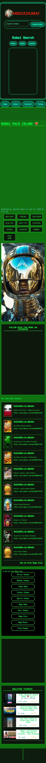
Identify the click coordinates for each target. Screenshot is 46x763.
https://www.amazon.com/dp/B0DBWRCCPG (28, 475)
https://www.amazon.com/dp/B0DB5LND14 (28, 522)
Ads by (23, 563)
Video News (23, 586)
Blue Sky (9, 223)
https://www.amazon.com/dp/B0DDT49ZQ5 (28, 413)
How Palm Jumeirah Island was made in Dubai (28, 720)
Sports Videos (23, 598)
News (13, 43)
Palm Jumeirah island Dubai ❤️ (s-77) (28, 695)
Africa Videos (23, 574)
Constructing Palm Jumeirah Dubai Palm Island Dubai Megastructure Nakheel (28, 709)
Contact (28, 104)
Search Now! (38, 24)
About (15, 104)
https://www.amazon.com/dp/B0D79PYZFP (28, 491)
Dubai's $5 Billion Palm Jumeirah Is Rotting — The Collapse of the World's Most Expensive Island (28, 734)
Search (9, 229)
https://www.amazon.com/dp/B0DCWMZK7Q (28, 428)
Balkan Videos (23, 580)
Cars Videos (23, 610)
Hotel (22, 43)
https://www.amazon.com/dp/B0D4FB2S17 (28, 507)
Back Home (10, 237)
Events (32, 43)
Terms (40, 104)
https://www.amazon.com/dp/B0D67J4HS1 (28, 554)
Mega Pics (23, 616)
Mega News (23, 604)
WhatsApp (10, 216)
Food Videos (23, 628)
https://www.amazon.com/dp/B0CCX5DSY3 (28, 538)
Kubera (36, 229)
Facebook (23, 229)
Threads (23, 216)
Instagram (36, 216)
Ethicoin (36, 223)
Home (5, 104)
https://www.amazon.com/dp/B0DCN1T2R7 (28, 444)
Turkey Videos (23, 592)
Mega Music (23, 622)
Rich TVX (23, 223)
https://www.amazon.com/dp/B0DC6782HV (28, 460)
